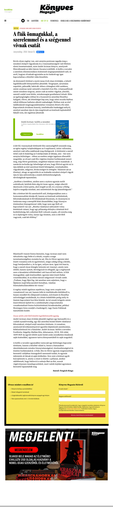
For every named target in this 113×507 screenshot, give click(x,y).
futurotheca (55, 21)
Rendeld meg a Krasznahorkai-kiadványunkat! (76, 21)
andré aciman (32, 28)
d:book (26, 28)
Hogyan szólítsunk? (65, 396)
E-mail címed (63, 389)
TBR (28, 21)
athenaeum (22, 28)
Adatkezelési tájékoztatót (74, 408)
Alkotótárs (35, 21)
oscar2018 (38, 28)
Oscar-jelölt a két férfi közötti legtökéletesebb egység (36, 316)
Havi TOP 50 (45, 21)
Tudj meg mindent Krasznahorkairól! (87, 16)
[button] (5, 20)
